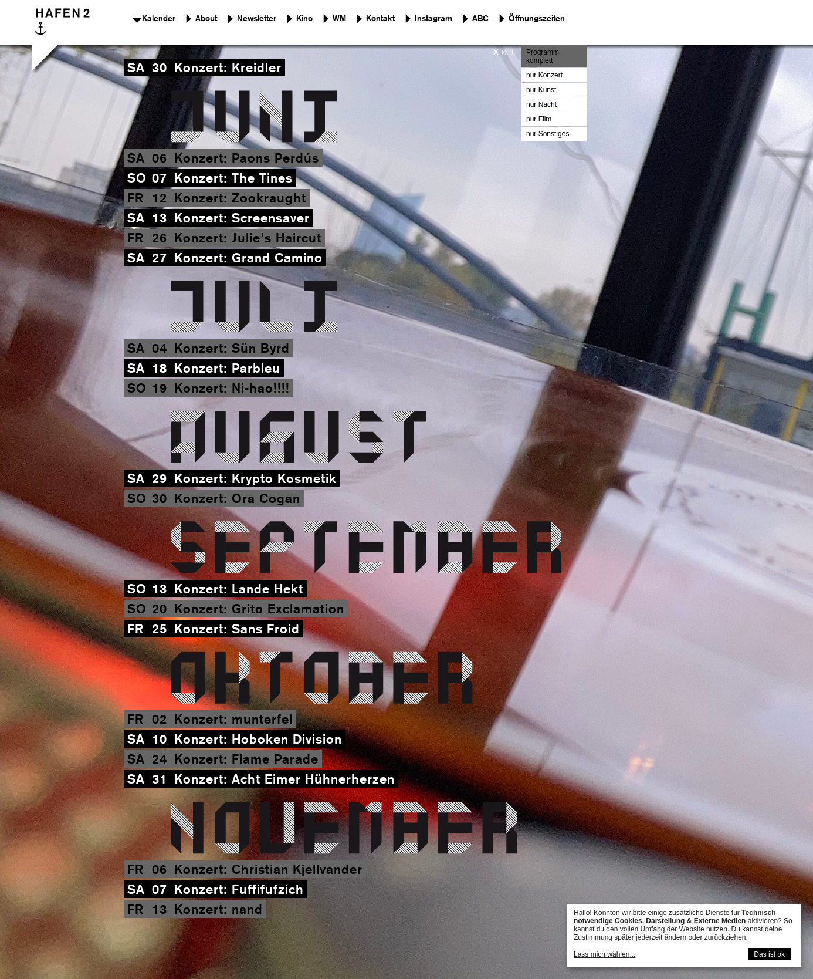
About (206, 18)
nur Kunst (541, 90)
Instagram (433, 18)
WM (339, 18)
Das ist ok (769, 954)
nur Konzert (544, 75)
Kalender (158, 18)
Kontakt (380, 18)
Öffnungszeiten (537, 18)
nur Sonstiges (547, 134)
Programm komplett (542, 56)
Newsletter (256, 18)
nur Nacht (541, 104)
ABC (480, 18)
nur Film (538, 119)
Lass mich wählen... (604, 954)
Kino (304, 18)
